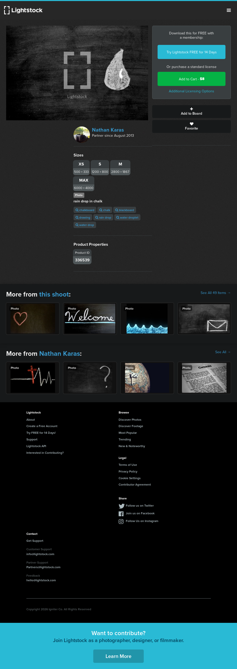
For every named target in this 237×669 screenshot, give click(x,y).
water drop (85, 225)
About (30, 419)
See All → (223, 352)
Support (31, 439)
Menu (229, 10)
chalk (104, 210)
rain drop (103, 217)
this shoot (54, 294)
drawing (83, 217)
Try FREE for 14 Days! (41, 432)
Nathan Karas (108, 129)
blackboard (124, 210)
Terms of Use (128, 465)
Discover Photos (130, 419)
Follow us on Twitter (140, 505)
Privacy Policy (128, 471)
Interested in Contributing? (45, 452)
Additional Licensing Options (191, 91)
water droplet (127, 217)
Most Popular (128, 432)
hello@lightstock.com (41, 580)
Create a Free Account (41, 426)
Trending (125, 439)
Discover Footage (131, 426)
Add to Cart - (191, 79)
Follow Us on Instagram (142, 521)
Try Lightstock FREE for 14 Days (192, 52)
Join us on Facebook (140, 513)
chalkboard (85, 210)
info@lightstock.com (40, 554)
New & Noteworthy (132, 446)
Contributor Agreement (135, 484)
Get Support (34, 540)
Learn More (118, 656)
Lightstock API (36, 446)
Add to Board (191, 111)
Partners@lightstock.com (43, 567)
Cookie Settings (130, 478)
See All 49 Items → (216, 292)
